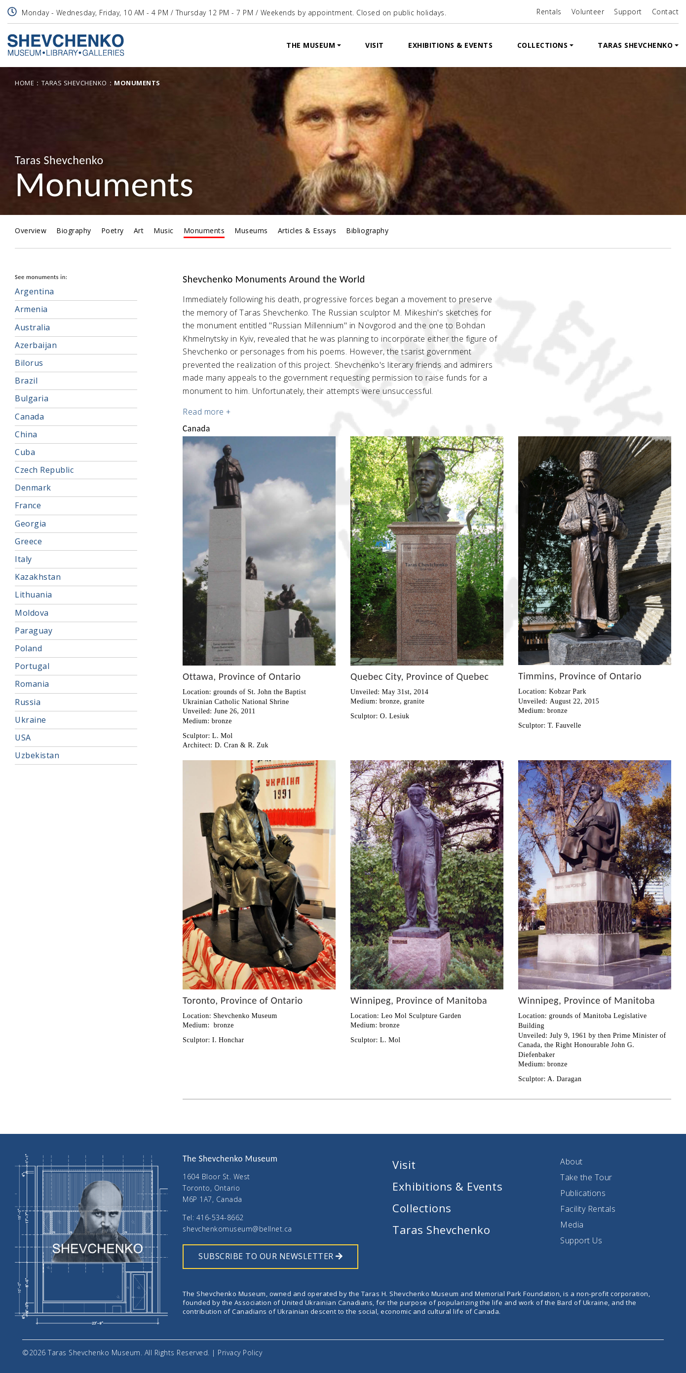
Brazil (26, 380)
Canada (29, 416)
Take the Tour (586, 1177)
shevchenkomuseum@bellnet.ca (237, 1228)
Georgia (30, 523)
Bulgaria (31, 398)
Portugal (32, 666)
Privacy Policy (240, 1352)
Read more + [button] (207, 411)
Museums (251, 230)
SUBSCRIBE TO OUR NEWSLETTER (270, 1256)
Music (163, 230)
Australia (32, 327)
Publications (583, 1193)
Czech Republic (44, 469)
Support (628, 11)
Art (139, 230)
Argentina (34, 291)
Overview (30, 230)
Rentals (549, 11)
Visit (374, 45)
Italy (23, 559)
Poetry (112, 230)
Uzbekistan (37, 755)
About (571, 1161)
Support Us (581, 1240)
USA (23, 737)
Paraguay (33, 630)
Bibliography (367, 230)
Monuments (204, 230)
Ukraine (30, 719)
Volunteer (588, 11)
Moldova (32, 612)
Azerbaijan (36, 345)
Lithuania (33, 594)
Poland (28, 648)
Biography (73, 230)
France (28, 505)
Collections (542, 45)
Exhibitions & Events (450, 45)
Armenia (31, 309)
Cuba (25, 452)
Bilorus (29, 362)
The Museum (310, 45)
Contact (665, 11)
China (26, 434)
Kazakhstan (38, 576)
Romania (32, 683)
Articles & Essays (307, 230)
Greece (28, 541)
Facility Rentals (587, 1208)
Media (572, 1224)
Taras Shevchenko (635, 45)
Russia (27, 702)
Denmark (33, 487)
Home (24, 82)
